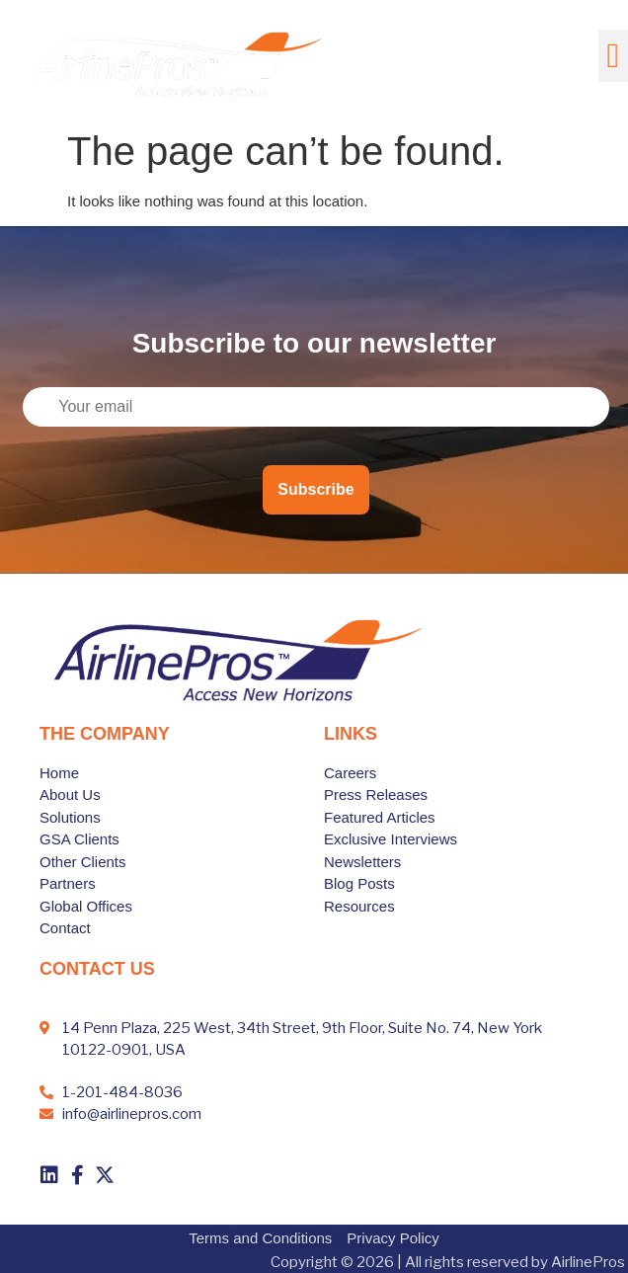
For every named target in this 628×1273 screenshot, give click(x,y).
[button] (613, 56)
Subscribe (315, 489)
